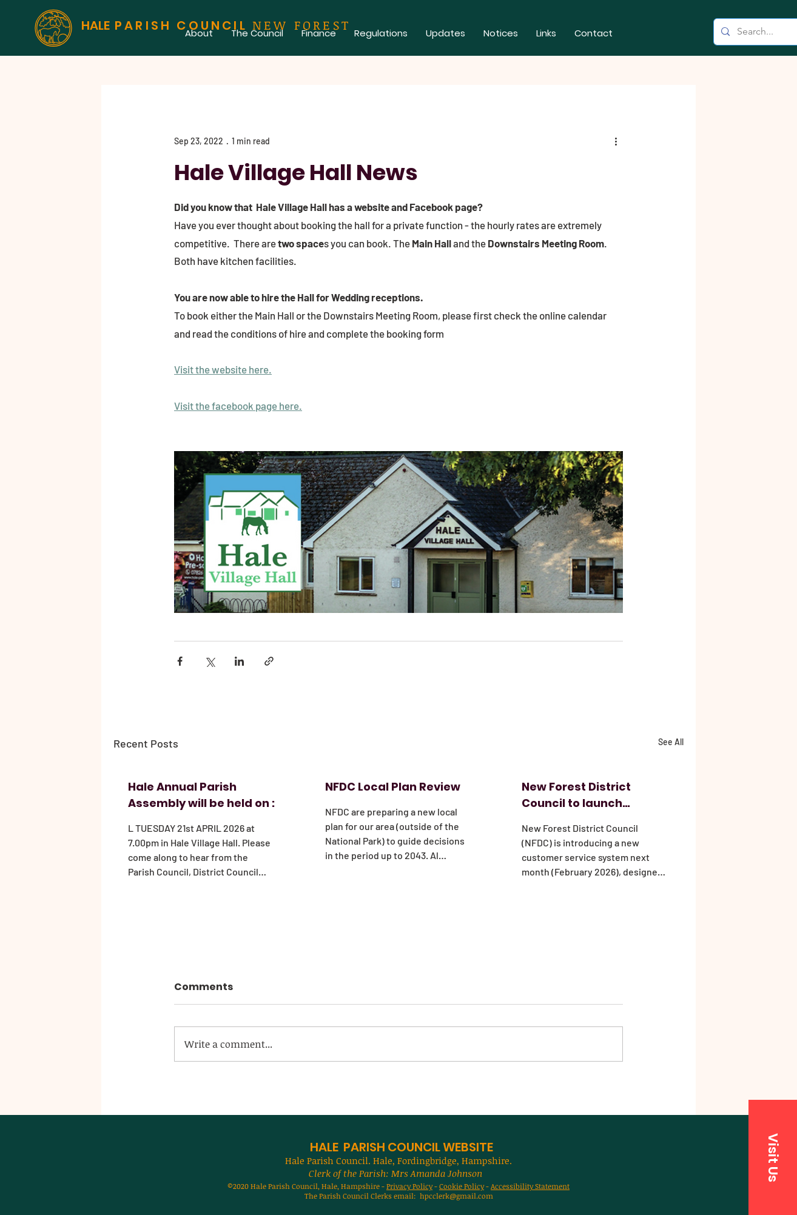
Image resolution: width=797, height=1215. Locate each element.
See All (671, 742)
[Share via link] (269, 661)
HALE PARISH (347, 1147)
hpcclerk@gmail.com (456, 1195)
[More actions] (615, 140)
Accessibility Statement (530, 1186)
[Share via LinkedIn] (239, 661)
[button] (257, 33)
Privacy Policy (409, 1186)
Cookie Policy (461, 1186)
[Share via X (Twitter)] (209, 661)
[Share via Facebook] (180, 661)
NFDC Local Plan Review (392, 786)
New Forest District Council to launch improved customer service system (579, 795)
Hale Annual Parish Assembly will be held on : (201, 795)
